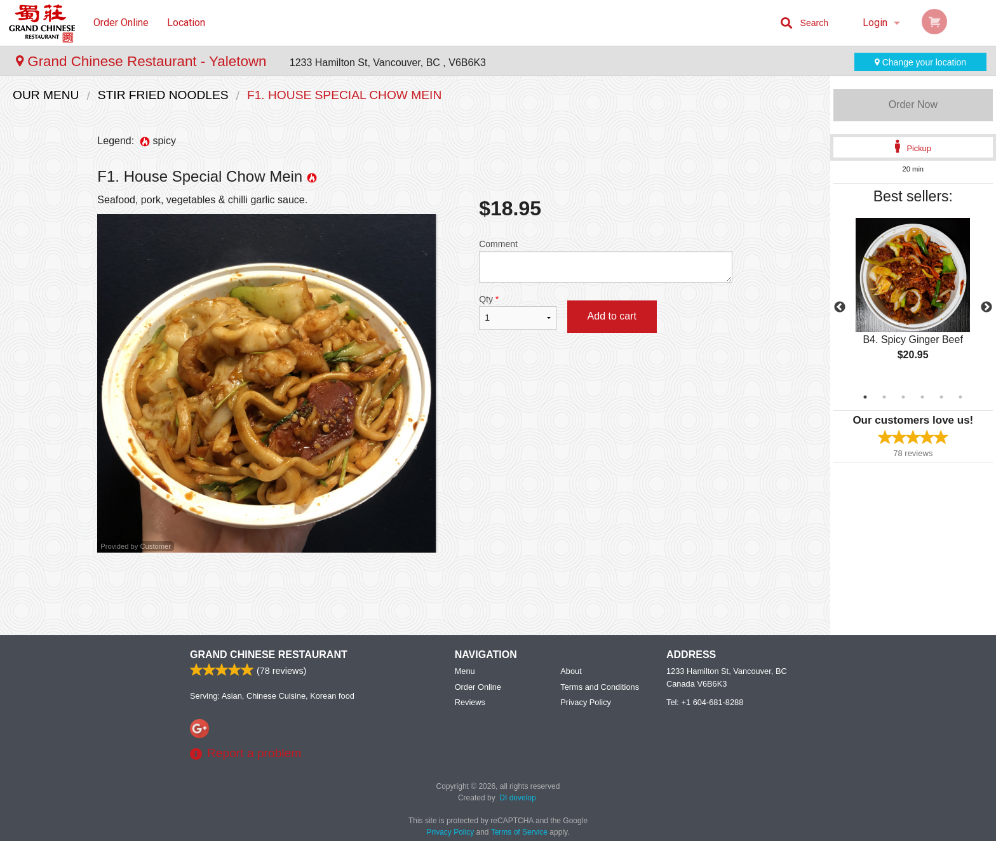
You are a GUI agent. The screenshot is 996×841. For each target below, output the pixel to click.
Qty (517, 312)
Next (986, 307)
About (570, 671)
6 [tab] (960, 397)
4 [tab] (922, 397)
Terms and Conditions (599, 687)
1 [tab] (865, 397)
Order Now (913, 104)
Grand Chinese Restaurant (268, 654)
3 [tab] (903, 397)
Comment (605, 261)
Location (186, 23)
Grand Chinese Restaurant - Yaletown (143, 61)
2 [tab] (884, 397)
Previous (839, 307)
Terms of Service (519, 832)
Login (875, 23)
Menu (465, 671)
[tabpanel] (913, 300)
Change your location (920, 62)
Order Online (121, 23)
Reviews (470, 702)
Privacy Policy (585, 702)
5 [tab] (941, 397)
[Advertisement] (414, 594)
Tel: (704, 702)
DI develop (517, 797)
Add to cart (612, 316)
